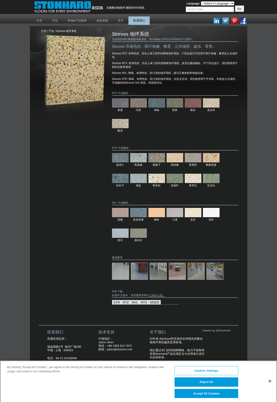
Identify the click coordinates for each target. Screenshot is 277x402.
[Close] (270, 382)
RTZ (126, 302)
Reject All (206, 383)
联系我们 (139, 20)
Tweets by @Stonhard (216, 330)
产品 (55, 20)
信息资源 (102, 20)
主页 (39, 20)
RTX (144, 302)
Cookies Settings (206, 372)
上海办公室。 (157, 295)
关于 (121, 20)
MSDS (154, 302)
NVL (135, 302)
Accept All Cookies (206, 395)
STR (117, 302)
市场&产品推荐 (77, 20)
